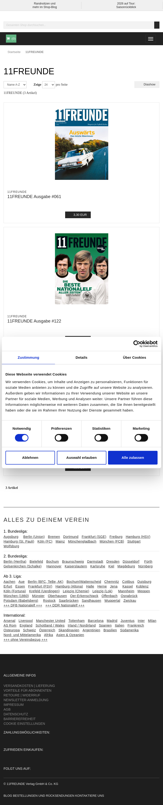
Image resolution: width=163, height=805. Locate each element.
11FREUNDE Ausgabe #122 (34, 321)
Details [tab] (81, 357)
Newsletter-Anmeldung (26, 700)
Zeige (37, 84)
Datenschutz (16, 714)
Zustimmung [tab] (28, 357)
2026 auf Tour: (126, 3)
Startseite (14, 52)
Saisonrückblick (126, 7)
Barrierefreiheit (20, 719)
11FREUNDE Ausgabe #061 (34, 196)
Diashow (146, 84)
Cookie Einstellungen (24, 723)
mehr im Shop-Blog (44, 7)
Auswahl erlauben (81, 458)
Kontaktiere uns (89, 795)
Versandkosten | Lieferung (29, 686)
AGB (7, 709)
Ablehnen (30, 458)
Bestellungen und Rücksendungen (43, 795)
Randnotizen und (44, 3)
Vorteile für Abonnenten (27, 690)
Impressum (14, 705)
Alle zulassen (133, 458)
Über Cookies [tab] (134, 357)
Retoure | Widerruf (22, 695)
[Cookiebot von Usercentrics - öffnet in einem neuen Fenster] (137, 343)
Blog (8, 795)
